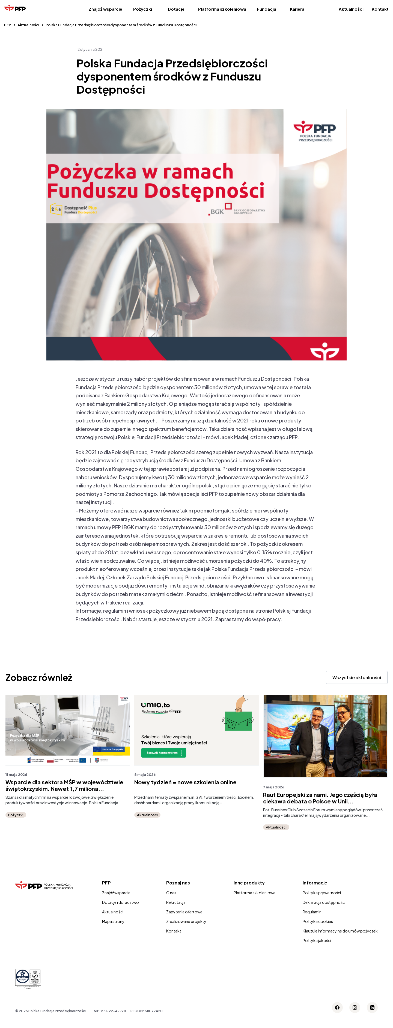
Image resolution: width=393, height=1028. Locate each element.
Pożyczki (142, 8)
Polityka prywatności (322, 892)
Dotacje (176, 8)
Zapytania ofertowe (184, 911)
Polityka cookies (318, 921)
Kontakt (380, 8)
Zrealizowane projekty (186, 921)
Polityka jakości (317, 940)
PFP (7, 25)
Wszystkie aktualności (356, 677)
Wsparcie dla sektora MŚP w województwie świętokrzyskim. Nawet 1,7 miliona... (64, 785)
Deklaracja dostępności (324, 902)
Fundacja (266, 8)
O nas (171, 892)
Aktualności (351, 8)
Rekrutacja (176, 902)
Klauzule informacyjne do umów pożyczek (340, 930)
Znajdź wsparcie (105, 8)
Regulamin (312, 911)
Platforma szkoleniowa (222, 8)
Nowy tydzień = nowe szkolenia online (185, 782)
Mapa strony (113, 921)
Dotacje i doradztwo (120, 902)
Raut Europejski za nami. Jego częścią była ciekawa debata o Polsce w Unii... (320, 797)
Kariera (297, 8)
